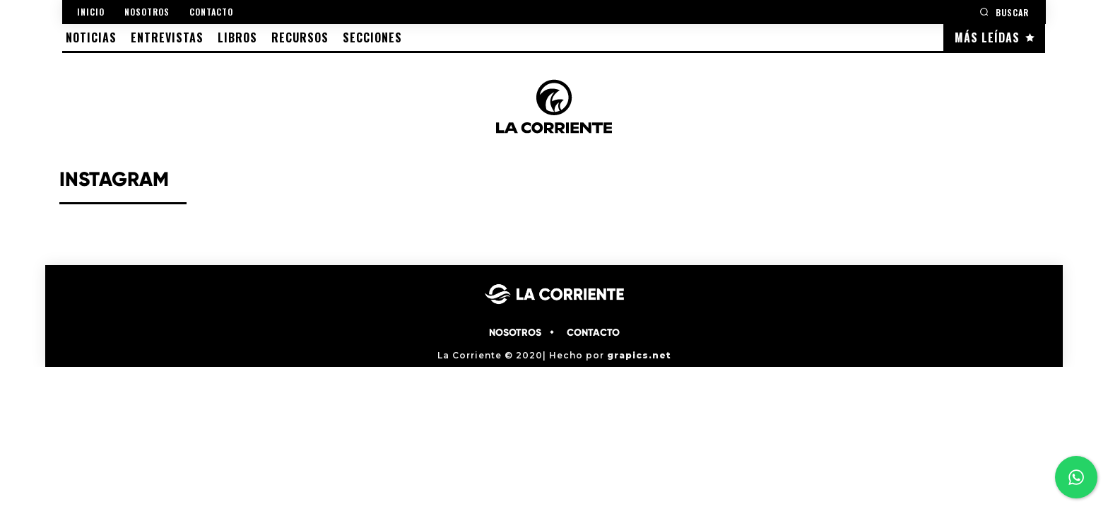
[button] (1004, 11)
